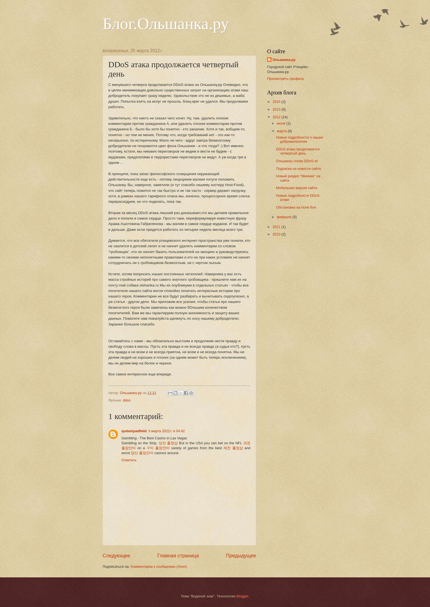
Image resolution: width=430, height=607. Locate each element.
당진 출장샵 (168, 443)
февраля (284, 217)
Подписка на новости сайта (298, 169)
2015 (277, 102)
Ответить (129, 460)
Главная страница (178, 555)
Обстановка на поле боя (296, 207)
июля (281, 123)
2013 (277, 109)
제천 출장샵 (233, 448)
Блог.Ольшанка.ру (166, 24)
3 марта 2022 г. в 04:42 (166, 431)
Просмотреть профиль (285, 79)
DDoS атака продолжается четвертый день (297, 151)
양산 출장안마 (142, 453)
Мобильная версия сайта (296, 188)
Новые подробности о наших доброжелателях (299, 139)
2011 (277, 227)
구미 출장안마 (157, 448)
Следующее (116, 555)
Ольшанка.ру (284, 60)
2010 (277, 234)
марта (282, 131)
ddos (127, 400)
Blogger (242, 596)
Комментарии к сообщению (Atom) (159, 566)
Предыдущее (241, 555)
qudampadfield (134, 431)
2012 (277, 117)
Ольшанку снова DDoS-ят (297, 161)
